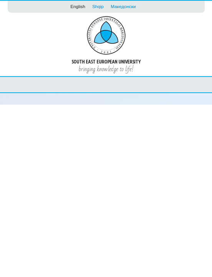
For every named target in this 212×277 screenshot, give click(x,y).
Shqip (98, 6)
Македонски (123, 6)
